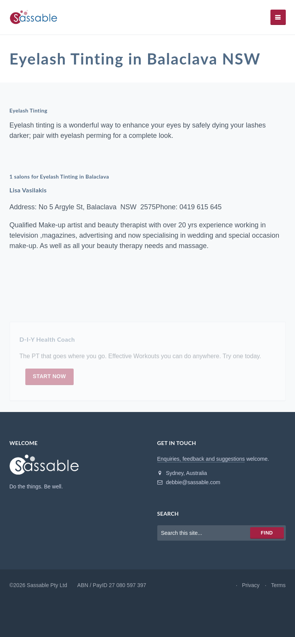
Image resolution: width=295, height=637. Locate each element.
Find (267, 533)
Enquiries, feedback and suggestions (201, 459)
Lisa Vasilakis (28, 190)
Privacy (251, 585)
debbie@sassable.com (189, 482)
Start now (49, 378)
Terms (278, 585)
